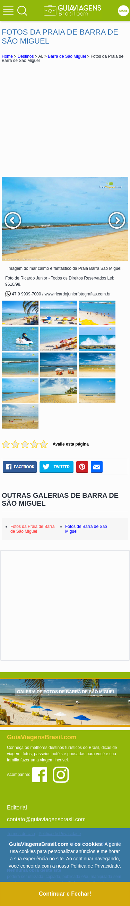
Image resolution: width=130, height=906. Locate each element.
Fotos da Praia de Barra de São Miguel (32, 529)
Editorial (17, 808)
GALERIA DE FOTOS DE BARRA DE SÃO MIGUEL (66, 691)
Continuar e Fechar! (65, 894)
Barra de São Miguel (67, 56)
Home (7, 56)
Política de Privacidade (95, 866)
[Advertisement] (65, 119)
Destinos (26, 56)
